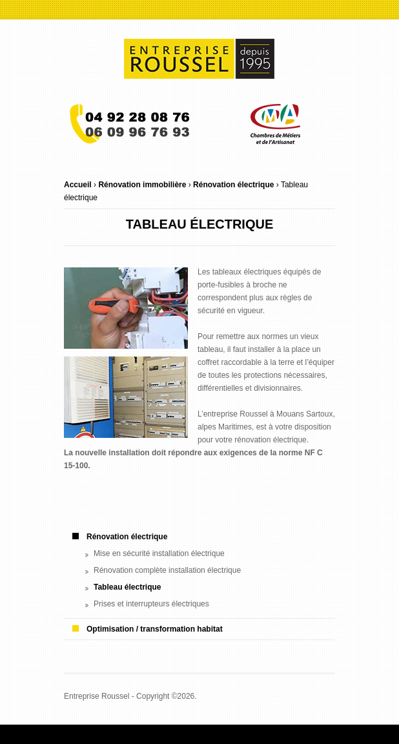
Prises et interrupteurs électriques (151, 603)
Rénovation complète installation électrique (167, 570)
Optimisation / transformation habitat (155, 629)
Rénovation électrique (233, 184)
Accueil (78, 184)
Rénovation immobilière (142, 184)
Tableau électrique (127, 587)
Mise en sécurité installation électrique (159, 553)
